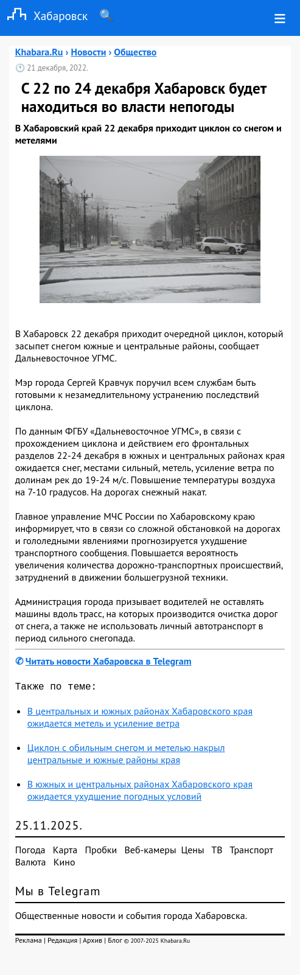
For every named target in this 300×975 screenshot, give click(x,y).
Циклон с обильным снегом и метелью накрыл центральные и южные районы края (126, 756)
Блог (115, 942)
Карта (65, 852)
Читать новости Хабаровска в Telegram (109, 661)
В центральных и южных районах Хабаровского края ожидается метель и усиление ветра (140, 719)
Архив (92, 942)
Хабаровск (44, 15)
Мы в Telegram (58, 893)
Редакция (62, 942)
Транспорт (251, 852)
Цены (192, 852)
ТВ (216, 852)
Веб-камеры (150, 852)
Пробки (101, 852)
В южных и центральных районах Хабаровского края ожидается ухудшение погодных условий (140, 792)
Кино (64, 864)
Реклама (28, 942)
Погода (30, 852)
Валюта (30, 864)
